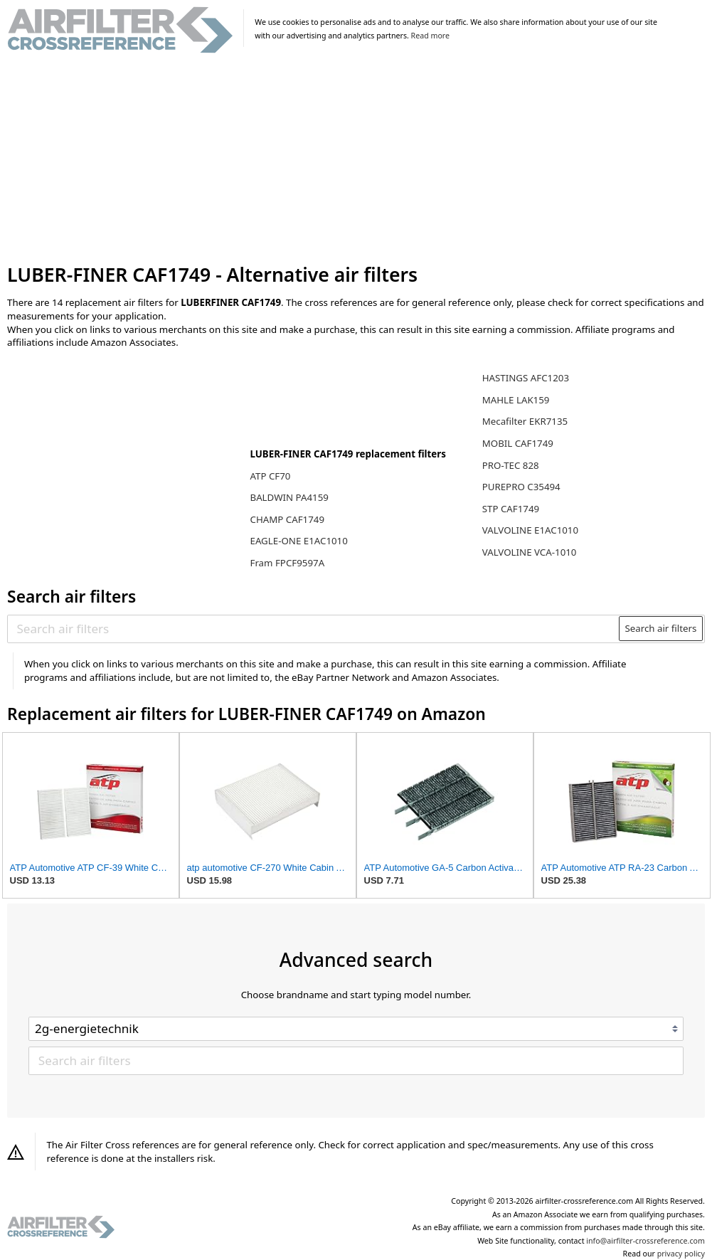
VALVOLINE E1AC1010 (530, 530)
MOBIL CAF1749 (517, 443)
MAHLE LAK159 (516, 399)
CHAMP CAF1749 (287, 519)
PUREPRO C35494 (521, 486)
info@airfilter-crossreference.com (645, 1241)
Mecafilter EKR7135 (525, 421)
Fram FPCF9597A (287, 562)
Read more (430, 36)
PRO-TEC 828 (510, 465)
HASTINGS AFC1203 (525, 377)
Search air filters (660, 628)
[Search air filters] (314, 628)
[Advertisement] (356, 159)
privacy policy (681, 1254)
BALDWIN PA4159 (289, 497)
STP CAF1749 (510, 508)
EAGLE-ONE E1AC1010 (298, 540)
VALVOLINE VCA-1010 (529, 552)
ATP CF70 (270, 476)
